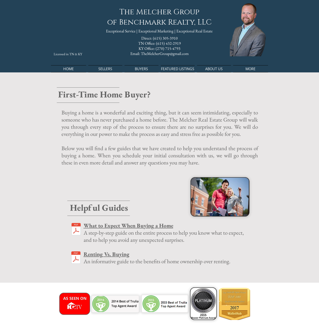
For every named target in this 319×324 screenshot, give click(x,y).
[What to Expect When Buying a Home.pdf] (76, 229)
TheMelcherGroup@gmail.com (165, 53)
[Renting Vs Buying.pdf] (75, 258)
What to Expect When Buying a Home (128, 225)
